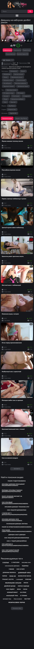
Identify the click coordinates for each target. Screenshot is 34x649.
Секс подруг (10, 589)
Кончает (6, 96)
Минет (23, 71)
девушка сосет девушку (16, 534)
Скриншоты (17, 50)
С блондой (19, 579)
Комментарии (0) (22, 54)
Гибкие (11, 569)
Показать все (17, 608)
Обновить (17, 468)
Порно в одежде (23, 586)
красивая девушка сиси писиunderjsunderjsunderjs (12, 519)
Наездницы (7, 74)
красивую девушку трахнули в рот (17, 507)
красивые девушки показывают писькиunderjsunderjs (13, 484)
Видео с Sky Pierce (21, 118)
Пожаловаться (10, 54)
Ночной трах (7, 599)
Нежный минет (12, 592)
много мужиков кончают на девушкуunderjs (12, 497)
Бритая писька (18, 74)
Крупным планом (9, 86)
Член (5, 102)
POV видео (20, 93)
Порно (4, 576)
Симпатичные (21, 80)
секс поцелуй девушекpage (16, 510)
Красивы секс (26, 562)
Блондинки (14, 71)
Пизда (5, 99)
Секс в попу (21, 569)
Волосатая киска (24, 576)
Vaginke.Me (13, 113)
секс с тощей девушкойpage (17, 541)
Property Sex (12, 109)
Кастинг (27, 599)
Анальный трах (12, 595)
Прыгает (13, 102)
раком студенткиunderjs (17, 481)
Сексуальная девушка (12, 565)
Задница (25, 566)
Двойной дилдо (9, 586)
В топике (23, 595)
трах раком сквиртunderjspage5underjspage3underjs (17, 530)
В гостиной (16, 96)
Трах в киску (18, 599)
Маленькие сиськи (17, 77)
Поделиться (26, 50)
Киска (26, 582)
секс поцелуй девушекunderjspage (16, 538)
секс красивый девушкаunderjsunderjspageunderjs (15, 503)
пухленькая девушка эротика (17, 523)
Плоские (28, 579)
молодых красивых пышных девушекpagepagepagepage (12, 490)
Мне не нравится (14, 45)
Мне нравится (11, 45)
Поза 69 (12, 576)
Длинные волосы (9, 572)
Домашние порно (23, 86)
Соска (25, 589)
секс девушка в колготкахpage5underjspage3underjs (15, 544)
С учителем (15, 562)
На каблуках (7, 83)
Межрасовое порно (16, 602)
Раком (5, 77)
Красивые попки (11, 90)
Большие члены (8, 80)
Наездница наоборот (17, 99)
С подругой (26, 96)
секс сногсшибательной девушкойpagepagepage (10, 550)
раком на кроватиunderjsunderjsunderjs (17, 527)
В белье (6, 562)
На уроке (23, 592)
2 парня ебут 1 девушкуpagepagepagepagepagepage (14, 513)
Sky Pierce (12, 106)
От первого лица (8, 93)
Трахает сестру (8, 579)
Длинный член (24, 572)
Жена (19, 589)
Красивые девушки (20, 83)
